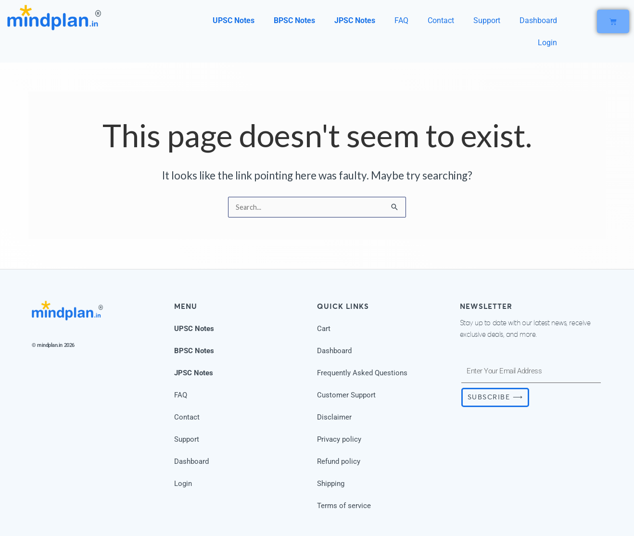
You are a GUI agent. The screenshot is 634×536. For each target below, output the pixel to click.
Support (486, 20)
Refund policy (338, 461)
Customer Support (346, 395)
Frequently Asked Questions (362, 373)
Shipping (330, 483)
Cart (323, 328)
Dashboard (538, 20)
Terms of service (344, 505)
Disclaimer (334, 417)
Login (547, 42)
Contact (441, 20)
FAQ (401, 20)
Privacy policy (339, 439)
